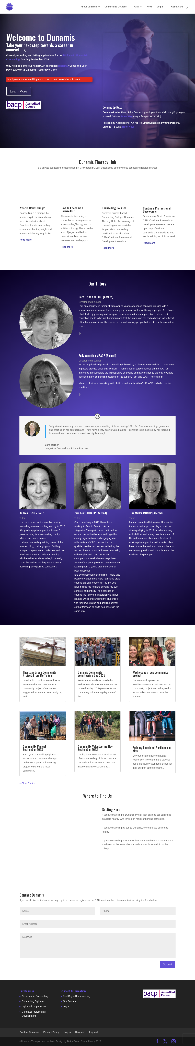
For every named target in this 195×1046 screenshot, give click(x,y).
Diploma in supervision (34, 1006)
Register (80, 1032)
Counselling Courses (116, 7)
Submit (167, 964)
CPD (136, 7)
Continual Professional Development (156, 209)
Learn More (18, 91)
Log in (160, 7)
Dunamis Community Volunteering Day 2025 (91, 674)
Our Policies (69, 1001)
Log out (93, 1032)
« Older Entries (27, 783)
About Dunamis (89, 7)
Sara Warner (52, 444)
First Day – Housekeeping (76, 996)
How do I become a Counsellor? (72, 209)
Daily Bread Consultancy (81, 1041)
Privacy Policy (51, 1032)
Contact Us (177, 7)
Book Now (127, 116)
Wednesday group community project (150, 674)
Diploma (63, 65)
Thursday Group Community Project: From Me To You (39, 674)
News (150, 7)
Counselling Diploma (32, 1001)
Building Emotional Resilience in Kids (152, 749)
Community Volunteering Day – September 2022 (96, 748)
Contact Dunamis (29, 1032)
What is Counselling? (32, 208)
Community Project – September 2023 (36, 748)
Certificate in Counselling (35, 996)
